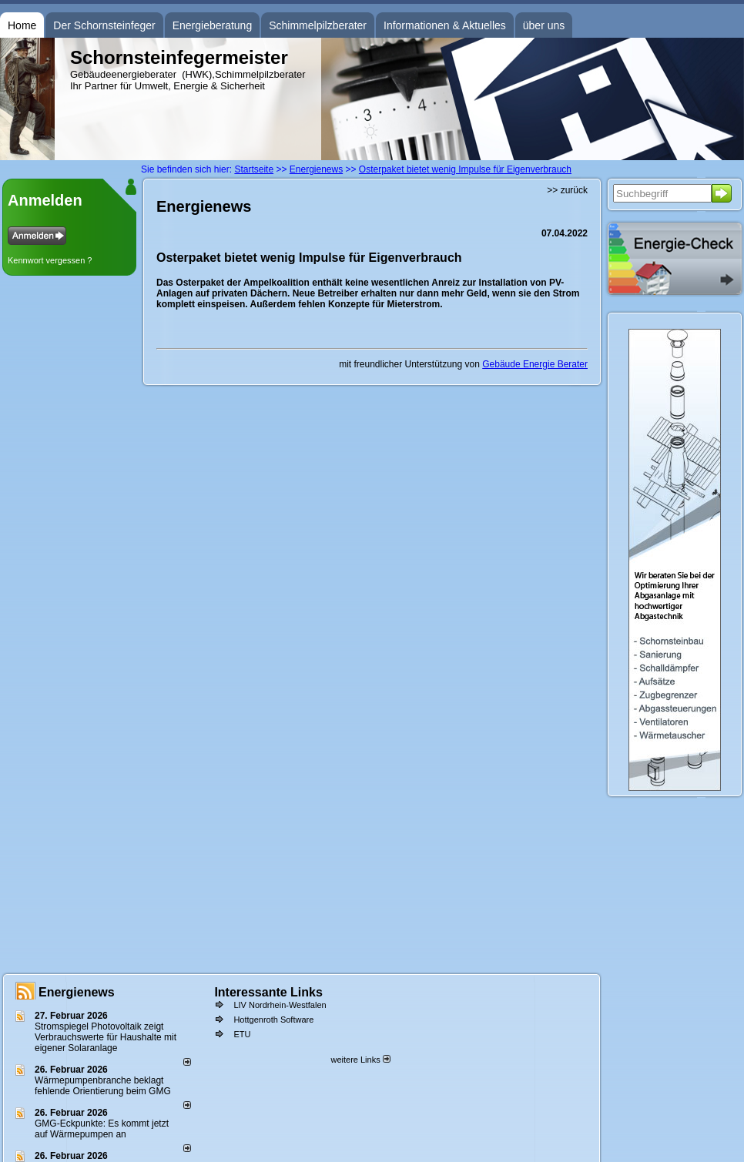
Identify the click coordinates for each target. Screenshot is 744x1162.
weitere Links (360, 1059)
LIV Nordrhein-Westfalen (279, 1005)
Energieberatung (213, 25)
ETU (241, 1034)
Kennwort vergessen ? (50, 260)
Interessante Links (268, 992)
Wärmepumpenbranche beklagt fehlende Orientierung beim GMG (103, 1086)
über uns (544, 25)
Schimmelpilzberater (318, 25)
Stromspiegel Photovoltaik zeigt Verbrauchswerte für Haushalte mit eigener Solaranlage (105, 1037)
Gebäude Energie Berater (535, 364)
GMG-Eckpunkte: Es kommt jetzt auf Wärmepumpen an (102, 1129)
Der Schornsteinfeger (104, 25)
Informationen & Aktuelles (445, 25)
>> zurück (567, 190)
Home (22, 25)
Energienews (77, 992)
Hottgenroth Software (273, 1019)
